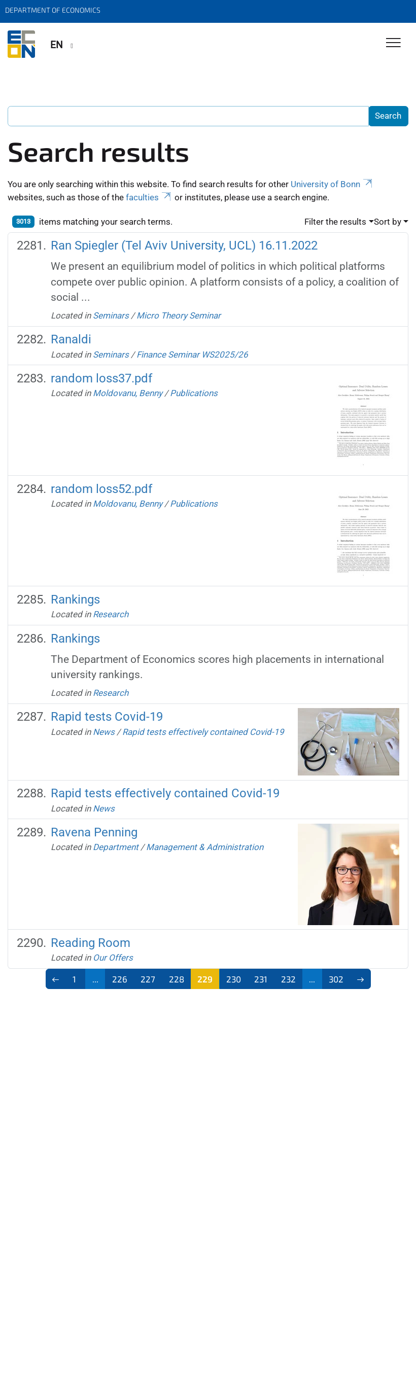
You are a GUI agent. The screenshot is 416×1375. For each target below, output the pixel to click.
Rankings (75, 599)
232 (288, 979)
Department (115, 847)
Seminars (111, 315)
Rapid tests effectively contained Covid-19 (203, 732)
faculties (149, 197)
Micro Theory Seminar (178, 315)
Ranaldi (71, 339)
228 (176, 979)
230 (233, 979)
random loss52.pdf (101, 489)
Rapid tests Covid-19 (107, 717)
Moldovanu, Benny (127, 393)
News (104, 732)
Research (110, 614)
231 (260, 979)
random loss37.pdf (101, 378)
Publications (194, 393)
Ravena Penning (94, 832)
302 (336, 979)
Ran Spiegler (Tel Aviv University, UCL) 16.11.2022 (184, 245)
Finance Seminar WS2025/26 (192, 354)
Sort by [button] (387, 222)
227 (148, 979)
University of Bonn (332, 184)
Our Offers (113, 958)
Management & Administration (204, 847)
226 (119, 979)
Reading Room (90, 943)
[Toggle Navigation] (393, 43)
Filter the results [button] (335, 222)
